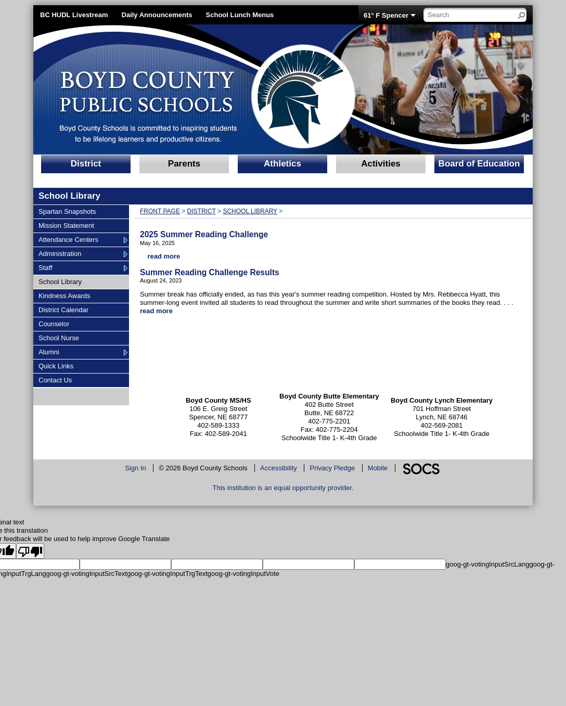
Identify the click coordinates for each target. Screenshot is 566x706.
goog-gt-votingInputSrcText (86, 573)
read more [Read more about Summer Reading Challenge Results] (156, 311)
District (86, 164)
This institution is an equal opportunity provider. (283, 488)
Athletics (282, 164)
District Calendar (63, 309)
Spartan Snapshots (67, 211)
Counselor (53, 323)
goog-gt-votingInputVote (243, 573)
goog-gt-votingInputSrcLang (487, 564)
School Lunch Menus (240, 15)
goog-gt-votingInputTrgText (167, 573)
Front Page (160, 211)
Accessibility (278, 468)
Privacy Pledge (332, 468)
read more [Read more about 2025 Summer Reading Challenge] (163, 256)
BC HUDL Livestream (74, 15)
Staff (51, 267)
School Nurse (58, 337)
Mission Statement (66, 225)
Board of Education (479, 164)
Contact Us (55, 380)
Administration (59, 253)
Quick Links (55, 366)
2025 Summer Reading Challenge (204, 234)
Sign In (135, 468)
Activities (381, 164)
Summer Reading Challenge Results (209, 272)
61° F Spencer (386, 15)
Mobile (378, 468)
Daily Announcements (157, 15)
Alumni (51, 352)
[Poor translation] (30, 551)
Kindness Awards (64, 295)
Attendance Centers (68, 239)
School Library (60, 281)
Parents (184, 164)
